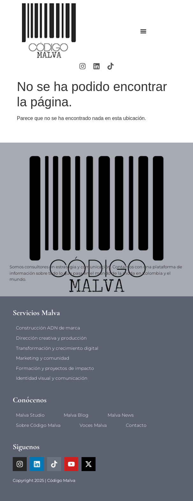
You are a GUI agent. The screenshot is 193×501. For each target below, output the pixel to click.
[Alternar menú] (143, 31)
